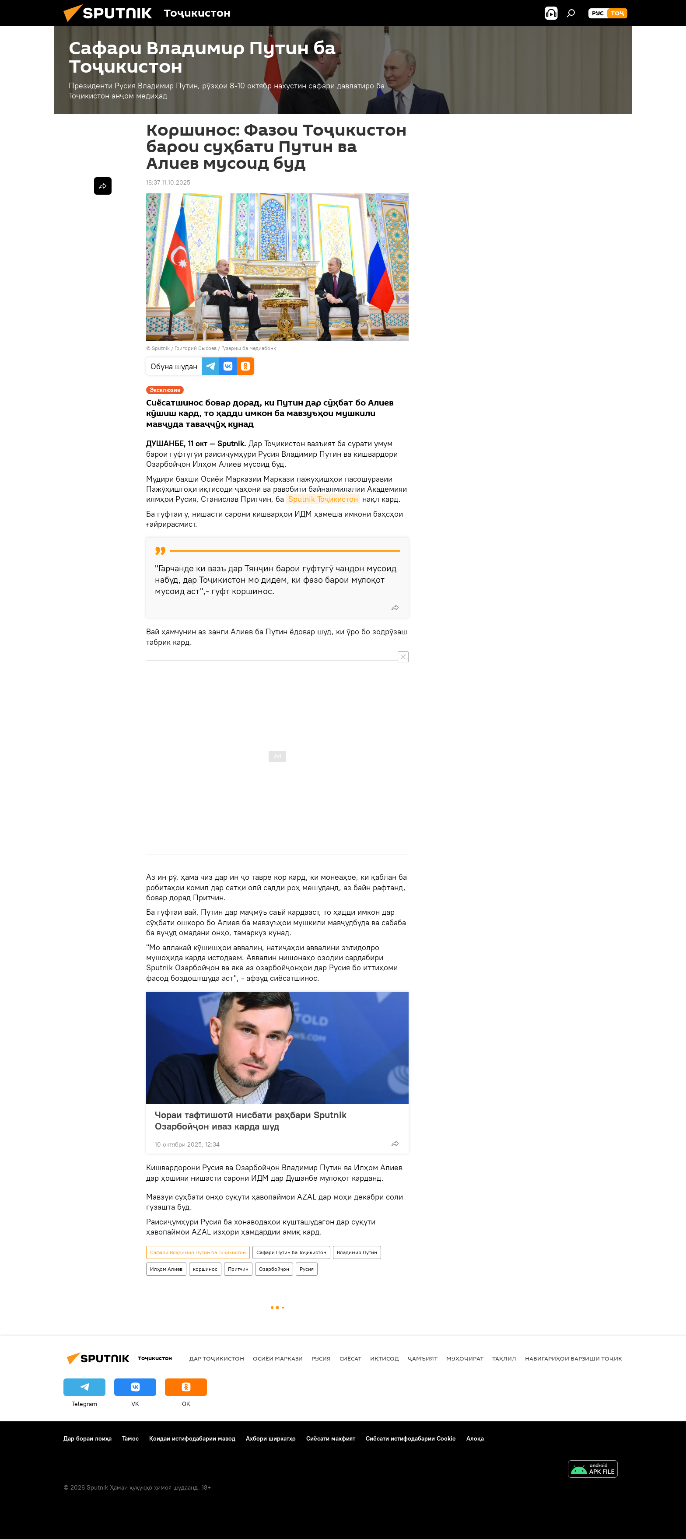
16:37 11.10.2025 (168, 182)
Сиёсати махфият (330, 1438)
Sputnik (161, 348)
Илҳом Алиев (166, 1269)
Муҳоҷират (464, 1358)
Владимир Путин (357, 1252)
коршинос (205, 1269)
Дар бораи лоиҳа (87, 1438)
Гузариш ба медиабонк (248, 348)
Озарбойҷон (274, 1269)
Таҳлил (504, 1358)
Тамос (130, 1438)
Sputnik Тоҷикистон (323, 499)
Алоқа (475, 1438)
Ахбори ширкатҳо (271, 1438)
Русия (307, 1269)
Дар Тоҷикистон (216, 1358)
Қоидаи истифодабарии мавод (192, 1438)
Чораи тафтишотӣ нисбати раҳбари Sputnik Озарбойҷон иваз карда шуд (250, 1120)
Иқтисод (384, 1358)
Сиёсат (350, 1358)
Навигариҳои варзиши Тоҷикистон (584, 1358)
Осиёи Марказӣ (278, 1358)
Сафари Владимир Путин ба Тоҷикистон (198, 1252)
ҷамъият (423, 1358)
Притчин (238, 1269)
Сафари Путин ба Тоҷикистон (291, 1252)
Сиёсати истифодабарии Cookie (411, 1438)
